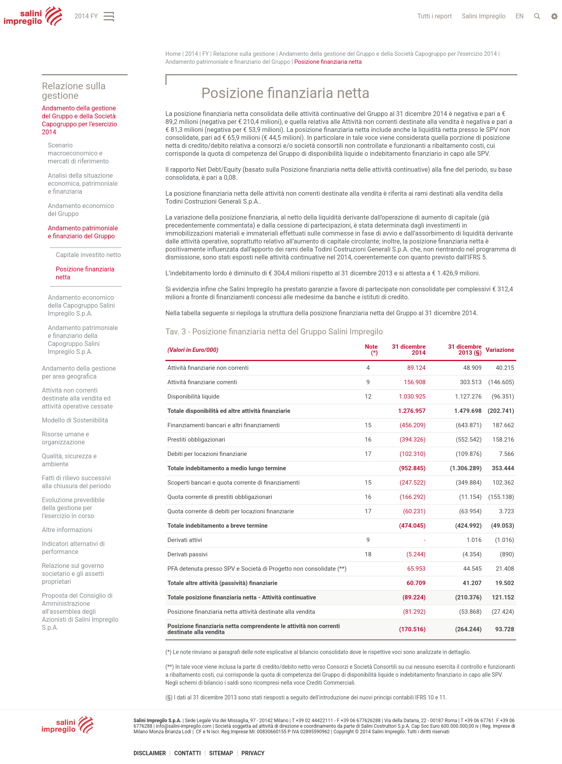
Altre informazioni (67, 530)
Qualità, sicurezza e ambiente (69, 460)
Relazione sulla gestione (244, 54)
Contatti (187, 753)
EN (519, 16)
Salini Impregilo (484, 16)
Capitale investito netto (88, 255)
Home (173, 54)
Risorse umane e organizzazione (65, 438)
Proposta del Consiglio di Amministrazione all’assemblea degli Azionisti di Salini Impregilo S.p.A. (80, 611)
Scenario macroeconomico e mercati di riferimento (78, 153)
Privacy (253, 753)
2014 (191, 54)
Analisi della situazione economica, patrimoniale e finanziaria (83, 183)
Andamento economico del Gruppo (81, 210)
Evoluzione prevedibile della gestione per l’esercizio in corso (73, 508)
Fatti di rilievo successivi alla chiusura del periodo (76, 482)
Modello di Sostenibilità (75, 420)
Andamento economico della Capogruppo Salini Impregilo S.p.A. (81, 305)
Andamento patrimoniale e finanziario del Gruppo (227, 62)
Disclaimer (150, 753)
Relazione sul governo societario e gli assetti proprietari (73, 573)
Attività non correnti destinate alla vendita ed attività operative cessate (77, 398)
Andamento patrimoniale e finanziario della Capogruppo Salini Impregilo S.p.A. (83, 339)
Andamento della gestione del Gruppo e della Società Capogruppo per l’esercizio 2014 (388, 54)
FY (205, 54)
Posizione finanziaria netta (85, 273)
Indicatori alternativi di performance (73, 548)
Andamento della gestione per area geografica (79, 372)
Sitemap (221, 753)
